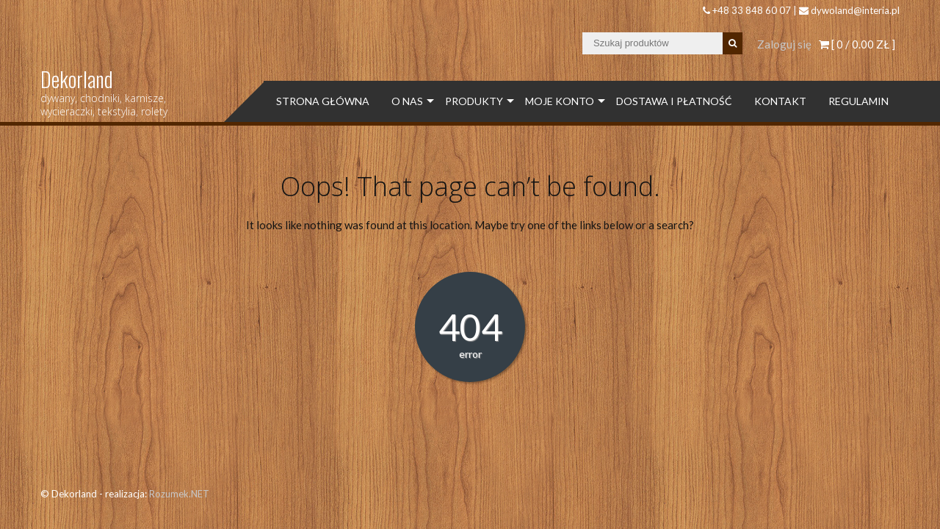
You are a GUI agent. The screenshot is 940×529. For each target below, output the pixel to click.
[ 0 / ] (857, 44)
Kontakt (780, 101)
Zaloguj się (784, 44)
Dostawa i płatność (674, 101)
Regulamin (858, 101)
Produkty (474, 101)
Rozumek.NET (179, 494)
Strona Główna (322, 101)
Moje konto (559, 101)
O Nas (407, 101)
